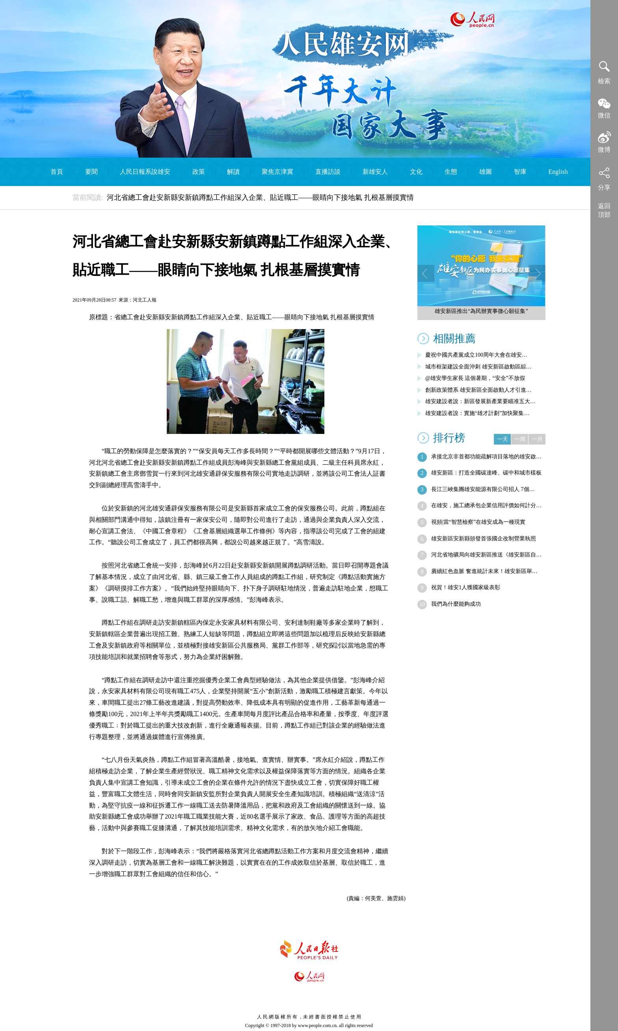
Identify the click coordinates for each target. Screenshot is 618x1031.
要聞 (91, 171)
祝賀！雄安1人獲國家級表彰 (465, 587)
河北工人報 (144, 300)
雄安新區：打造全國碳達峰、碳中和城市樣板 (486, 473)
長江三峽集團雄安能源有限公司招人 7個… (483, 489)
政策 (198, 171)
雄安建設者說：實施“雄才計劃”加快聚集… (477, 413)
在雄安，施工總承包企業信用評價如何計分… (486, 505)
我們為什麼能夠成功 (456, 604)
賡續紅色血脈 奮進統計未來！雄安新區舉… (484, 571)
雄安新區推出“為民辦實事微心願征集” (481, 311)
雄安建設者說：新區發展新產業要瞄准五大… (480, 401)
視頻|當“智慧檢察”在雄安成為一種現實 (478, 522)
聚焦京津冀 (277, 171)
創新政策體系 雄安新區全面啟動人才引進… (478, 390)
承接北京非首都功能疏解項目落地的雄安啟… (486, 457)
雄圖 (485, 171)
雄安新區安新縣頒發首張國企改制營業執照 (483, 539)
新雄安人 (375, 171)
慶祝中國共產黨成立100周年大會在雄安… (476, 355)
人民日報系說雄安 (145, 171)
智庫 (520, 171)
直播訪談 (328, 171)
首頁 (56, 171)
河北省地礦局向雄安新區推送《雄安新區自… (486, 555)
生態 (451, 171)
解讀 (233, 171)
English (558, 171)
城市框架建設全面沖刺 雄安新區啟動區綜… (478, 367)
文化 (416, 171)
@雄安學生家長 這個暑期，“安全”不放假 (475, 378)
